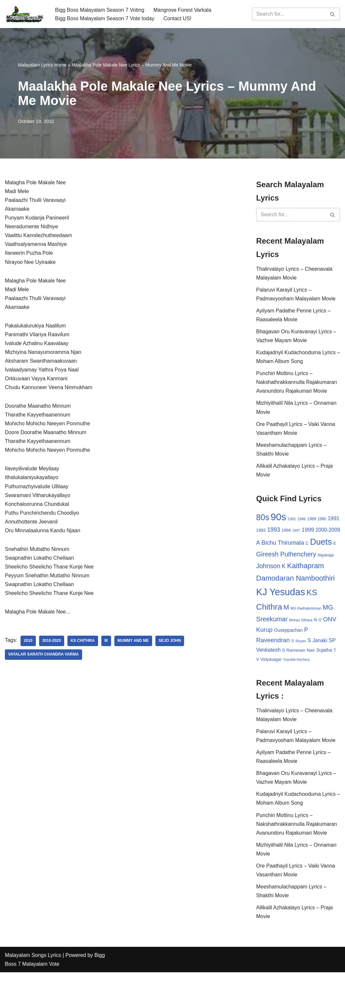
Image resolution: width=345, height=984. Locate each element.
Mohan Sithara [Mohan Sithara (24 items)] (267, 632)
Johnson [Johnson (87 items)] (323, 565)
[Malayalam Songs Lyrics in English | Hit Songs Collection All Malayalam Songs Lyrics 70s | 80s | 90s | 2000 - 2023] (24, 14)
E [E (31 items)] (281, 554)
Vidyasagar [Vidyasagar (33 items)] (322, 661)
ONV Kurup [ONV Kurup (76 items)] (306, 631)
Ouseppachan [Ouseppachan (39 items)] (270, 642)
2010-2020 (51, 643)
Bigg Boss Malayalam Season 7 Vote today (105, 18)
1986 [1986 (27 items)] (301, 520)
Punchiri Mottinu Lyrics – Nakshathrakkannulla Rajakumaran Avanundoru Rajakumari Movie (296, 382)
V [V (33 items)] (309, 661)
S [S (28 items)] (328, 642)
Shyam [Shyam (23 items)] (261, 652)
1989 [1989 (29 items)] (311, 520)
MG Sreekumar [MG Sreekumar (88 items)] (310, 620)
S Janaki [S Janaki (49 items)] (278, 651)
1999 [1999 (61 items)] (308, 531)
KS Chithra (83, 643)
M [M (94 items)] (336, 608)
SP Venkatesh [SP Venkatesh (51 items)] (306, 651)
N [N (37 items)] (282, 631)
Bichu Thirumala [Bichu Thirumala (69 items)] (295, 540)
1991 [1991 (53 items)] (333, 519)
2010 (28, 643)
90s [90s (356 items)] (278, 517)
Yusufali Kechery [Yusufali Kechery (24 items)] (269, 670)
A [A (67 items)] (271, 540)
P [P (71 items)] (288, 641)
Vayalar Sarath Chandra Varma (43, 656)
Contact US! (178, 18)
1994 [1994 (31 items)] (286, 531)
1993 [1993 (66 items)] (273, 531)
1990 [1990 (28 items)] (322, 520)
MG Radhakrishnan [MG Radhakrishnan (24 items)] (271, 621)
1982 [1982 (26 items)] (292, 520)
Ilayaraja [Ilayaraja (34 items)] (302, 566)
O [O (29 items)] (287, 632)
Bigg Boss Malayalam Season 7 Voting (100, 9)
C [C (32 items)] (320, 541)
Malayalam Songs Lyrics (33, 967)
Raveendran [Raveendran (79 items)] (308, 641)
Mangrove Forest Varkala (183, 9)
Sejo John (170, 643)
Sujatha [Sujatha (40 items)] (294, 660)
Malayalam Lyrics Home (42, 65)
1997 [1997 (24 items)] (296, 532)
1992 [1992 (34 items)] (261, 531)
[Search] (288, 14)
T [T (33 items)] (304, 661)
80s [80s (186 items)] (262, 518)
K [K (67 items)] (258, 577)
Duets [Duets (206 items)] (267, 552)
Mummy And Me (133, 643)
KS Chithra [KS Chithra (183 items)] (312, 607)
